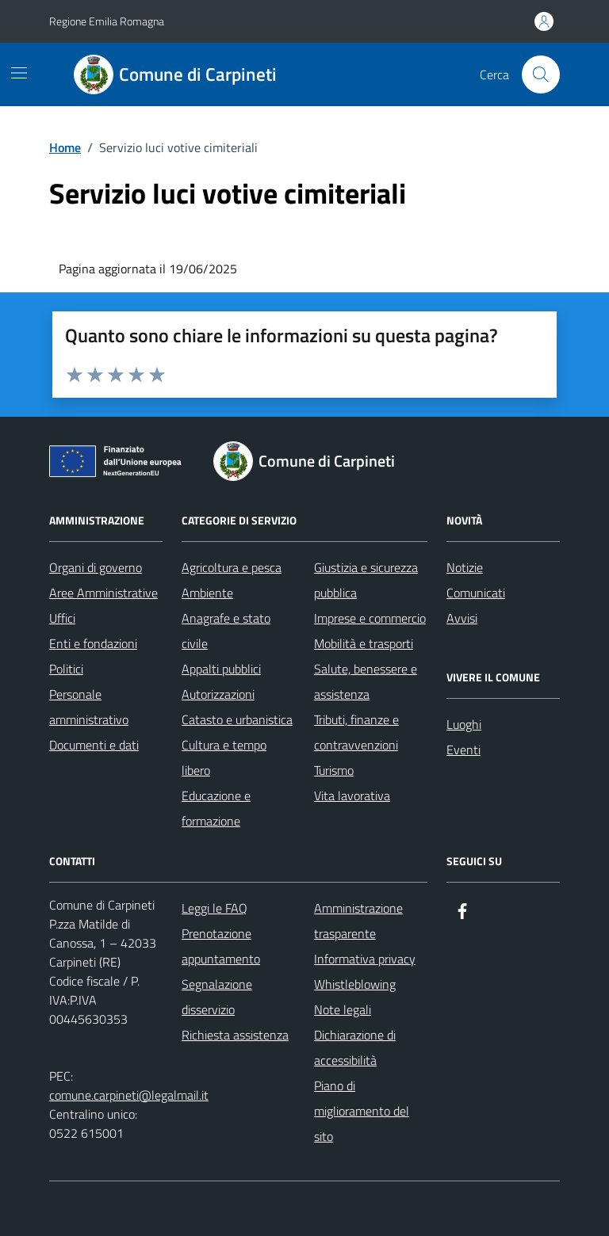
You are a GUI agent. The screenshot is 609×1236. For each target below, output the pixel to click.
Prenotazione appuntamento (221, 946)
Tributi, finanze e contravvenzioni (356, 732)
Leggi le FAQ (214, 907)
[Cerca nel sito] (541, 74)
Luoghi (463, 724)
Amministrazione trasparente (358, 920)
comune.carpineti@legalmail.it (129, 1094)
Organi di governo (95, 567)
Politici (66, 668)
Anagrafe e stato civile (226, 630)
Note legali (342, 1009)
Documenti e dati (94, 744)
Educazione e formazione (216, 808)
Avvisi (461, 618)
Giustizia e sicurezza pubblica (366, 580)
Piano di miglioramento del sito (361, 1111)
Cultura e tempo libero (224, 757)
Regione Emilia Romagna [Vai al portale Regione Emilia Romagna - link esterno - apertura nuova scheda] (106, 21)
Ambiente (207, 592)
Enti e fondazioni (93, 643)
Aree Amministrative (103, 592)
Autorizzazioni (218, 694)
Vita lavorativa (352, 795)
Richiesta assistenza (235, 1034)
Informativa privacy (365, 958)
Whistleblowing (355, 984)
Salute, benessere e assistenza (365, 681)
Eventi (463, 749)
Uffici (62, 618)
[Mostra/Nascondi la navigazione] (19, 72)
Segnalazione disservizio (217, 997)
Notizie (464, 567)
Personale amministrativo (88, 707)
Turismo (334, 770)
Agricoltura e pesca (232, 567)
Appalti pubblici (221, 668)
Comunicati (475, 592)
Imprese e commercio (370, 618)
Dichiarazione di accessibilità (355, 1047)
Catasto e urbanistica (237, 719)
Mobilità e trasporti (363, 643)
